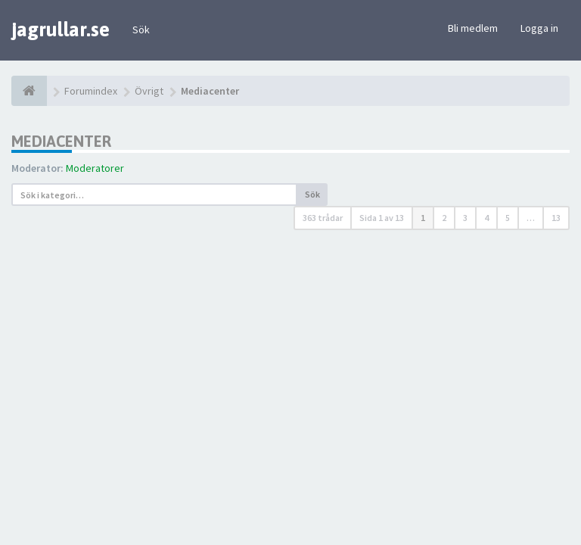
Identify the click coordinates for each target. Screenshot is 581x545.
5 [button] (507, 217)
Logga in (539, 28)
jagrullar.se (60, 29)
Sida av (381, 217)
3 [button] (465, 217)
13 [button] (556, 217)
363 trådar (323, 217)
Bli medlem (473, 28)
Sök (141, 29)
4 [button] (486, 217)
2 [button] (444, 217)
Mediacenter (61, 141)
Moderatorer (95, 168)
